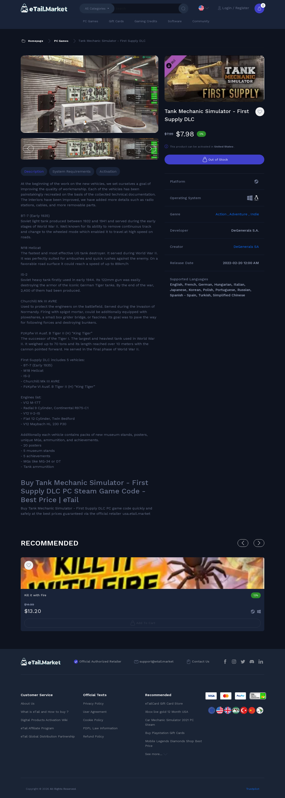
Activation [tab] (108, 171)
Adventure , (239, 214)
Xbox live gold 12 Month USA (166, 711)
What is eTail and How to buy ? (45, 711)
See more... (156, 754)
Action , (222, 214)
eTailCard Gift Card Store (164, 703)
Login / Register (233, 8)
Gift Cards (116, 21)
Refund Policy (93, 736)
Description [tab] (34, 171)
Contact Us (200, 661)
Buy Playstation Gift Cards (165, 733)
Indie (254, 214)
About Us (28, 703)
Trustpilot (252, 788)
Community (200, 21)
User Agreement (95, 711)
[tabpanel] (89, 348)
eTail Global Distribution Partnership (48, 736)
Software (175, 21)
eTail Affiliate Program (37, 728)
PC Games (90, 21)
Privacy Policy (93, 703)
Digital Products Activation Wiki (44, 720)
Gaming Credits (145, 21)
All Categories (95, 8)
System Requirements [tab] (72, 171)
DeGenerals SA (246, 246)
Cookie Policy (93, 720)
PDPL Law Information (100, 728)
